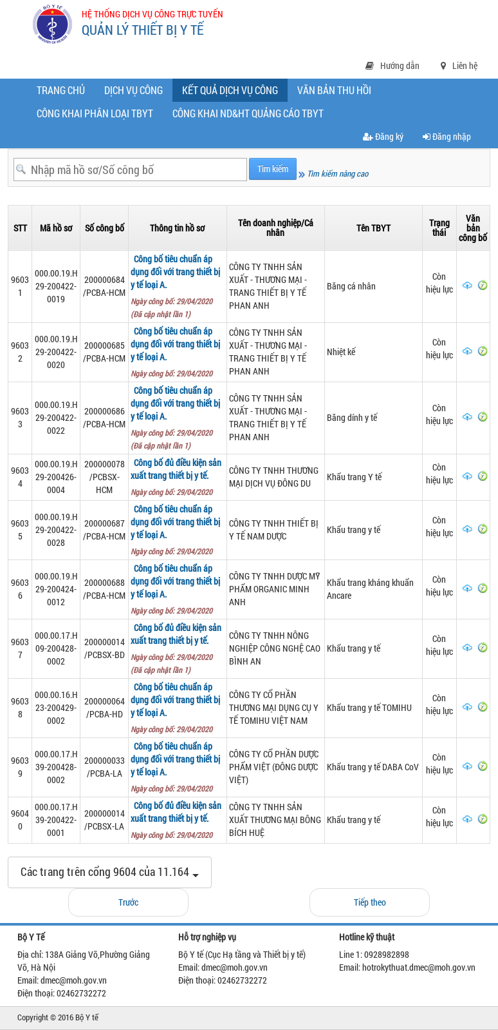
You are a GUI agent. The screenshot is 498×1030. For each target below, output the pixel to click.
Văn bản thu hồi (334, 90)
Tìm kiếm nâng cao (333, 173)
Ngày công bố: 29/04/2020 (173, 373)
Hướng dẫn (392, 65)
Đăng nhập (447, 136)
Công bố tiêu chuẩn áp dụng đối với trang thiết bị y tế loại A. (175, 272)
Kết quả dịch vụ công (233, 92)
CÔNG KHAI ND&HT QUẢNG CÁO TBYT (248, 113)
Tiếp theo (370, 902)
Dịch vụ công (133, 90)
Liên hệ (459, 65)
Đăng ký (383, 136)
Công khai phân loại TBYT (95, 113)
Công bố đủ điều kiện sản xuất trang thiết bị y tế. (176, 468)
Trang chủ (61, 90)
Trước (128, 902)
